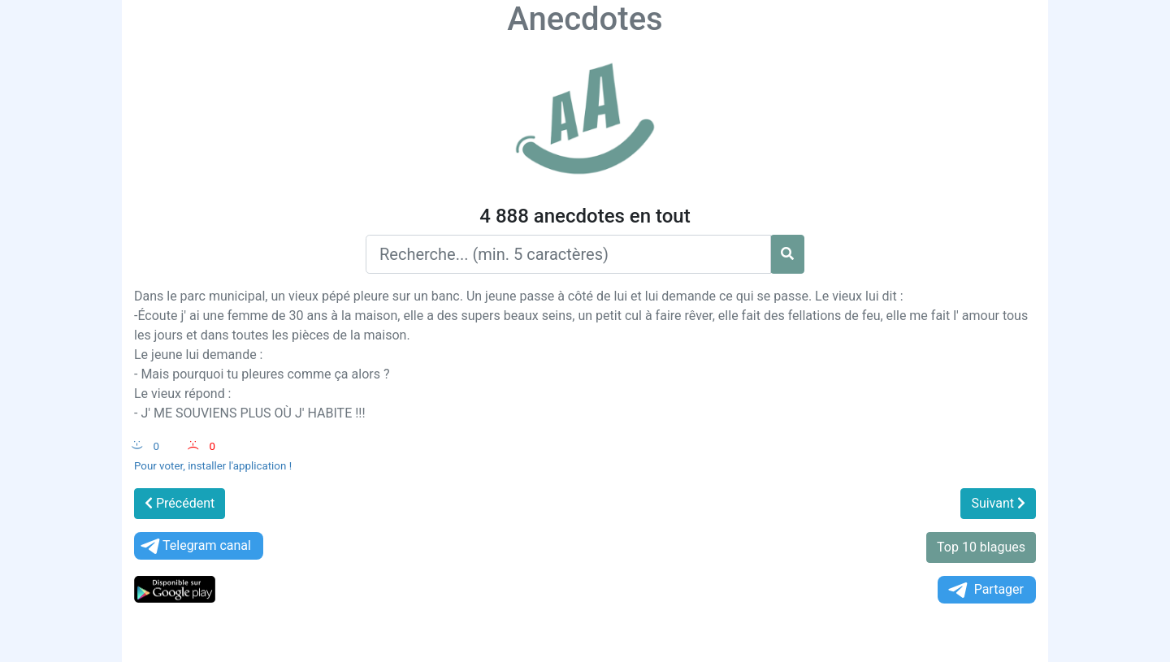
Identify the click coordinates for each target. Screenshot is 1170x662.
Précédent (179, 503)
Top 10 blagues (981, 547)
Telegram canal (194, 546)
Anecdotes (584, 19)
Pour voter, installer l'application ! (213, 466)
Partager (985, 590)
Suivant (998, 503)
